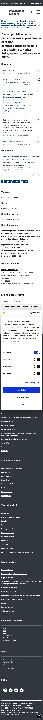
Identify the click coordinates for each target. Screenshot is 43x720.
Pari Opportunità (7, 529)
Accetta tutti (22, 390)
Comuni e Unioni (7, 570)
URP (27, 3)
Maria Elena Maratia (9, 269)
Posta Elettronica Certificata (10, 710)
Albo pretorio (5, 472)
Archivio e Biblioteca (8, 425)
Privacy (3, 712)
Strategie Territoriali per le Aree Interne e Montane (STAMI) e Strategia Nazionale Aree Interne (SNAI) (21, 582)
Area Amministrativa (11, 300)
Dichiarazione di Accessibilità (28, 712)
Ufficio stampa (6, 495)
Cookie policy (12, 712)
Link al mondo (8, 662)
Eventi (3, 603)
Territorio (4, 544)
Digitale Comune (7, 577)
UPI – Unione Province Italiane (11, 599)
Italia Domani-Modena (9, 587)
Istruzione (4, 521)
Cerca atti (4, 450)
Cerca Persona (8, 638)
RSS (4, 664)
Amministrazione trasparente (11, 468)
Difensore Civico (7, 421)
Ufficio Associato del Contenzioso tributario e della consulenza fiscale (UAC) (18, 434)
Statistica (4, 540)
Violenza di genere (7, 533)
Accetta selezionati (21, 397)
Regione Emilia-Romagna (9, 3)
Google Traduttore (9, 668)
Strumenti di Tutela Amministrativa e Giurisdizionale (19, 417)
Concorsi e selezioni (8, 484)
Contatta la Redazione (10, 640)
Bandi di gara (5, 480)
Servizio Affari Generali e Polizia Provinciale (21, 306)
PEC (4, 631)
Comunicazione (6, 491)
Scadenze (4, 488)
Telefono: (5, 278)
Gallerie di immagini (8, 611)
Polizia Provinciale (7, 536)
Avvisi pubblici (6, 476)
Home (3, 21)
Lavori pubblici (6, 525)
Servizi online (36, 3)
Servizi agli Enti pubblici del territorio (14, 439)
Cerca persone (6, 447)
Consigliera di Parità (8, 429)
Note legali (6, 714)
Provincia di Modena (17, 12)
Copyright (15, 714)
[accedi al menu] (38, 12)
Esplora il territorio (7, 607)
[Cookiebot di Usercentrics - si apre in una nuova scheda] (30, 313)
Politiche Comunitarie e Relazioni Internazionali (17, 552)
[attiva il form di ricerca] (32, 12)
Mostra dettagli (30, 383)
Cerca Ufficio (7, 635)
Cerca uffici (5, 443)
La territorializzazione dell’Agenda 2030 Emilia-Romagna (20, 595)
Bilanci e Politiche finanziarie (11, 517)
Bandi (11, 21)
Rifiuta (21, 405)
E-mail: (4, 283)
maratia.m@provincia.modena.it (20, 283)
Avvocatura (5, 513)
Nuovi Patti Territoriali (9, 591)
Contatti (22, 3)
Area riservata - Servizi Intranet (13, 660)
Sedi (4, 629)
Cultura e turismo (7, 548)
